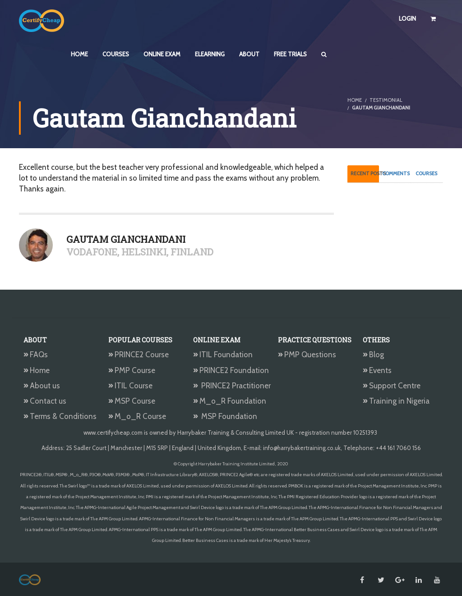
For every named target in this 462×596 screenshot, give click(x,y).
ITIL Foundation (223, 354)
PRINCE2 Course (138, 354)
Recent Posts (365, 173)
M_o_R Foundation (230, 400)
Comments (396, 173)
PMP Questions (307, 354)
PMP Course (131, 370)
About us (41, 385)
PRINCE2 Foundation (231, 370)
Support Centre (391, 385)
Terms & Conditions (60, 416)
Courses (426, 173)
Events (377, 370)
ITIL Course (130, 385)
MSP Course (131, 400)
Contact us (44, 400)
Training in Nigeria (396, 400)
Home (36, 370)
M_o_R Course (137, 416)
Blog (373, 354)
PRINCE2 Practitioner (232, 385)
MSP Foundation (225, 416)
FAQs (35, 354)
